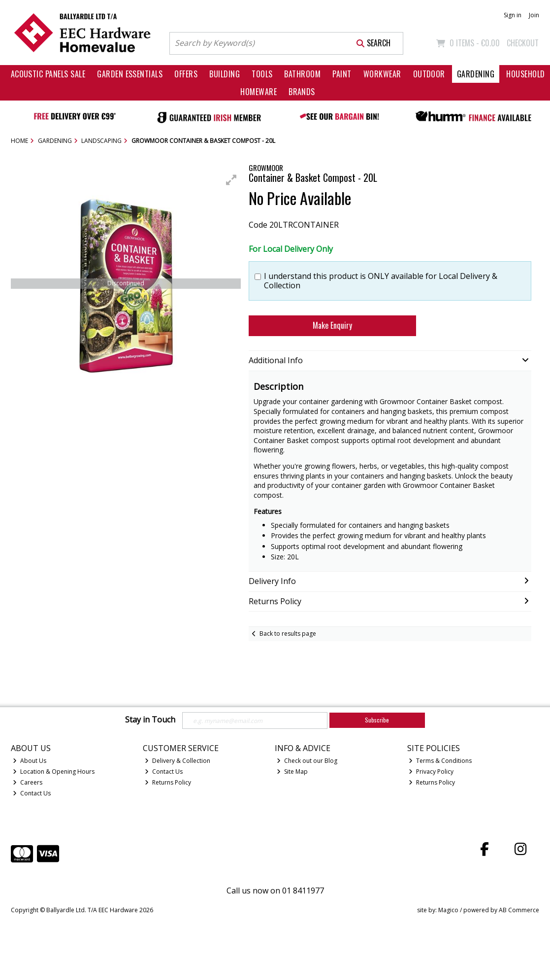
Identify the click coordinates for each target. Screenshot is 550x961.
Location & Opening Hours (54, 771)
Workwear (382, 74)
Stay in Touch (150, 720)
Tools (262, 74)
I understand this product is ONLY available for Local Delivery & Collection (380, 281)
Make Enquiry (332, 325)
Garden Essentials (129, 74)
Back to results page (287, 633)
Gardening (475, 74)
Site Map (292, 771)
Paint (341, 74)
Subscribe (377, 720)
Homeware (258, 92)
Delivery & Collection (177, 760)
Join (534, 15)
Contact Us (32, 793)
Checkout (523, 43)
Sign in (512, 15)
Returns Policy (168, 782)
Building (224, 74)
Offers (185, 74)
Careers (27, 782)
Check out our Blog (307, 760)
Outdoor (429, 74)
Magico (448, 910)
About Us (29, 760)
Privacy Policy (431, 771)
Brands (302, 92)
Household (525, 74)
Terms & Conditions (440, 760)
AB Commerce (519, 910)
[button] (231, 180)
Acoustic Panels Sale (48, 74)
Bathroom (302, 74)
